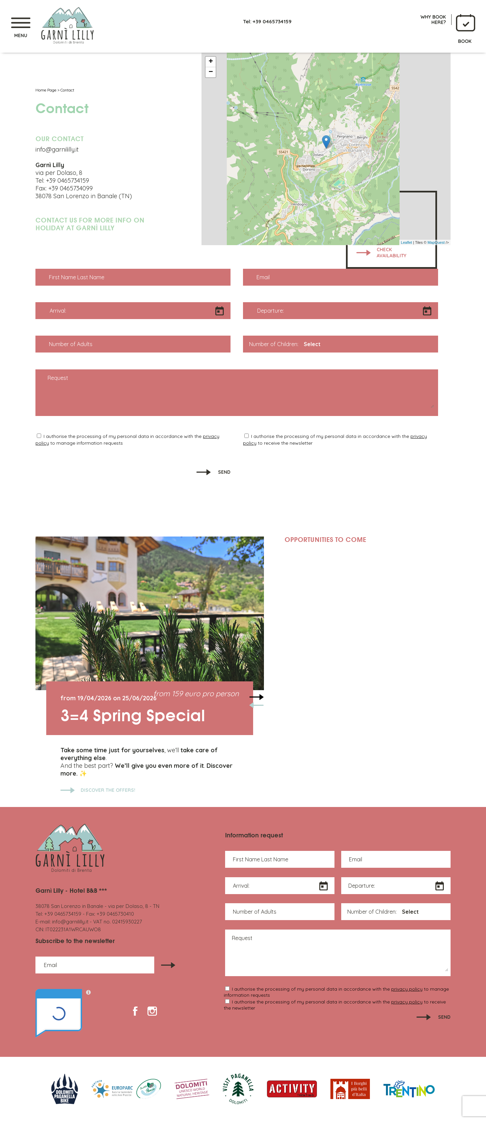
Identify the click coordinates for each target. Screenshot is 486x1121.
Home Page (45, 90)
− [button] (211, 72)
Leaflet (406, 242)
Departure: (270, 310)
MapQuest (436, 242)
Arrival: (58, 310)
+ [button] (211, 62)
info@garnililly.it (70, 921)
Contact (67, 90)
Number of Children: (273, 344)
